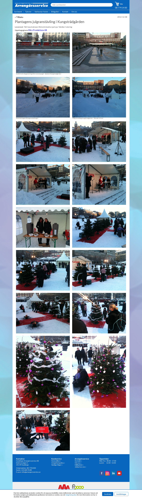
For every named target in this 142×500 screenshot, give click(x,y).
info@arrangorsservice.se (31, 472)
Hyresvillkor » (56, 461)
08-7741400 (31, 468)
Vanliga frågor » (56, 465)
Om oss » (78, 463)
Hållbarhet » (79, 465)
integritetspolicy (71, 495)
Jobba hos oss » (80, 467)
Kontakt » (78, 461)
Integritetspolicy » (58, 463)
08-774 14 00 (121, 7)
